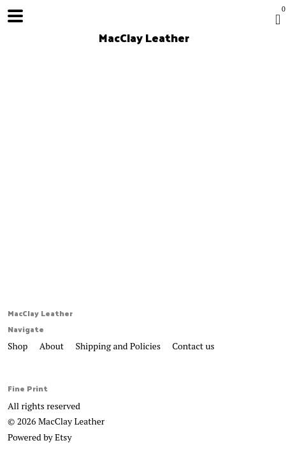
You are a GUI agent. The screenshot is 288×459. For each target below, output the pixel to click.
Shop (19, 346)
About (53, 346)
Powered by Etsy (39, 437)
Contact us (193, 346)
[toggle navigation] (15, 16)
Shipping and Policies (118, 346)
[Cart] (277, 19)
